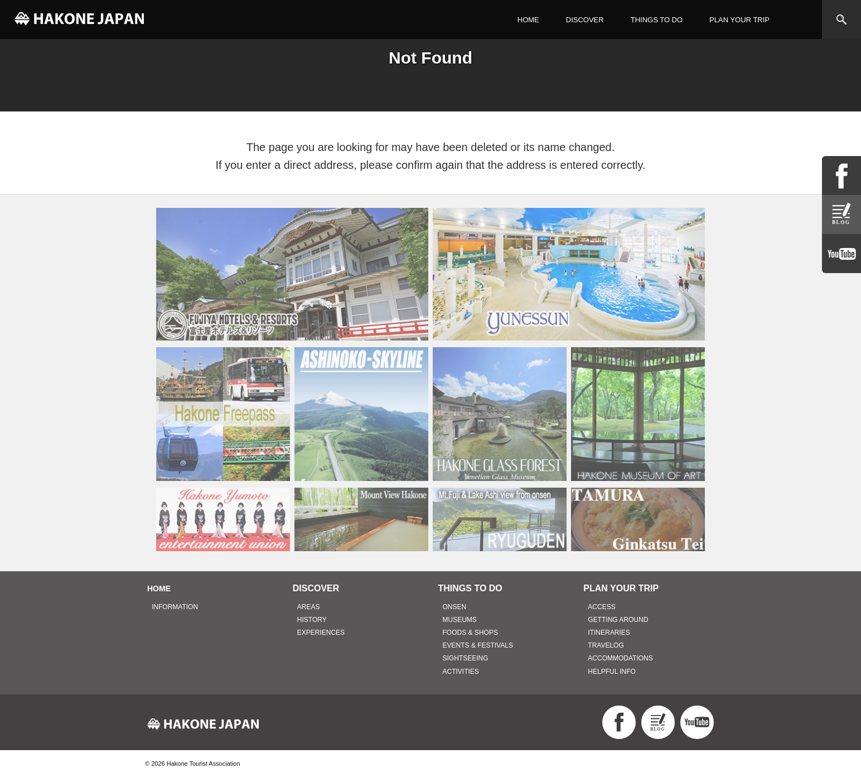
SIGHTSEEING (465, 658)
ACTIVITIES (461, 671)
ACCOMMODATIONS (620, 658)
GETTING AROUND (618, 620)
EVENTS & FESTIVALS (478, 645)
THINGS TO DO (657, 20)
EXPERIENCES (321, 632)
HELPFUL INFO (612, 671)
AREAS (308, 607)
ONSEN (455, 607)
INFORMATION (175, 607)
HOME (528, 20)
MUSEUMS (460, 620)
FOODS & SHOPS (470, 632)
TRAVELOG (605, 645)
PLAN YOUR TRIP (739, 20)
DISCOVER (585, 20)
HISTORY (312, 620)
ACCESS (601, 607)
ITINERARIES (609, 632)
